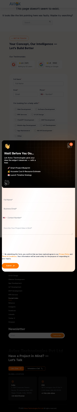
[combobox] (4, 217)
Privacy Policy (64, 254)
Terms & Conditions (9, 256)
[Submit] (10, 265)
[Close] (71, 144)
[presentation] (19, 246)
